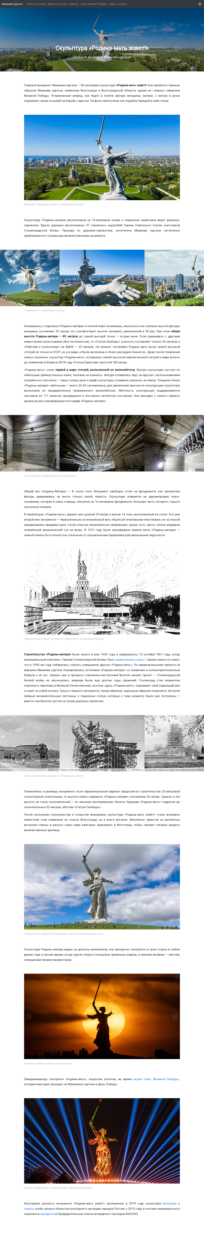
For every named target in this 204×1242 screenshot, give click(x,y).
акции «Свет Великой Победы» (156, 1079)
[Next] (199, 278)
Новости (73, 4)
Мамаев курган (12, 4)
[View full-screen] (176, 118)
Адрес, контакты (118, 4)
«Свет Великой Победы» (93, 4)
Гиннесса (138, 352)
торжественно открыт (130, 659)
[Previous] (4, 278)
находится (47, 1214)
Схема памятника (35, 4)
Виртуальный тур (57, 4)
